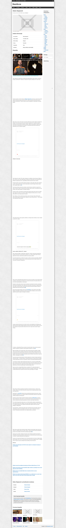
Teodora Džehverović (16, 522)
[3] (35, 348)
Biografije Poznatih (50, 526)
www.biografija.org (28, 498)
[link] (14, 60)
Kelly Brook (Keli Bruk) (26, 522)
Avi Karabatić (29, 289)
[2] (25, 287)
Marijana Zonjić (35, 522)
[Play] (34, 56)
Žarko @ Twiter (26, 489)
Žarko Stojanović (24, 248)
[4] (13, 470)
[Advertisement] (28, 417)
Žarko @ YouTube (27, 491)
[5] (13, 474)
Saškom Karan (34, 397)
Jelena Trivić (25, 515)
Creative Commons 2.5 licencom (18, 499)
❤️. (17, 154)
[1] (13, 444)
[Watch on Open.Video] (17, 74)
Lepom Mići (19, 393)
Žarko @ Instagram (27, 487)
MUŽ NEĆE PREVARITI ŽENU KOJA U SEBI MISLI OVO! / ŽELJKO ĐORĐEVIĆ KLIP (27, 60)
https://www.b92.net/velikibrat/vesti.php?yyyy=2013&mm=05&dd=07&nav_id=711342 (27, 465)
